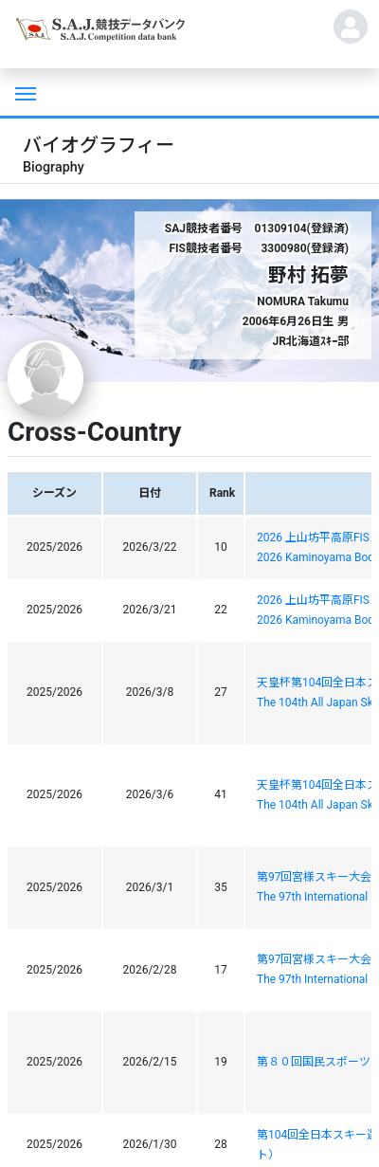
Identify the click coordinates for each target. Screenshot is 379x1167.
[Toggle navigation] (23, 92)
